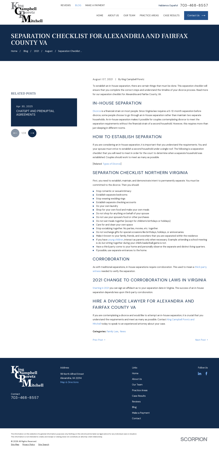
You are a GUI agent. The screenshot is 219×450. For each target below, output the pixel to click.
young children (115, 239)
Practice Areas (140, 390)
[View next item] (32, 133)
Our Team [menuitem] (129, 15)
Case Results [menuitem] (171, 15)
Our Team (137, 384)
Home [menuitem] (99, 15)
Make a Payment (95, 5)
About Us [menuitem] (113, 15)
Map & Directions (69, 382)
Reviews (66, 5)
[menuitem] (15, 444)
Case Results (139, 395)
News (123, 331)
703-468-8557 (194, 5)
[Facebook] (206, 373)
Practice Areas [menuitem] (149, 15)
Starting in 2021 (101, 288)
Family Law (112, 331)
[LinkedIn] (199, 373)
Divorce (97, 111)
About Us (137, 379)
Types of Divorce (112, 163)
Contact (136, 418)
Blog (78, 5)
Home (135, 373)
